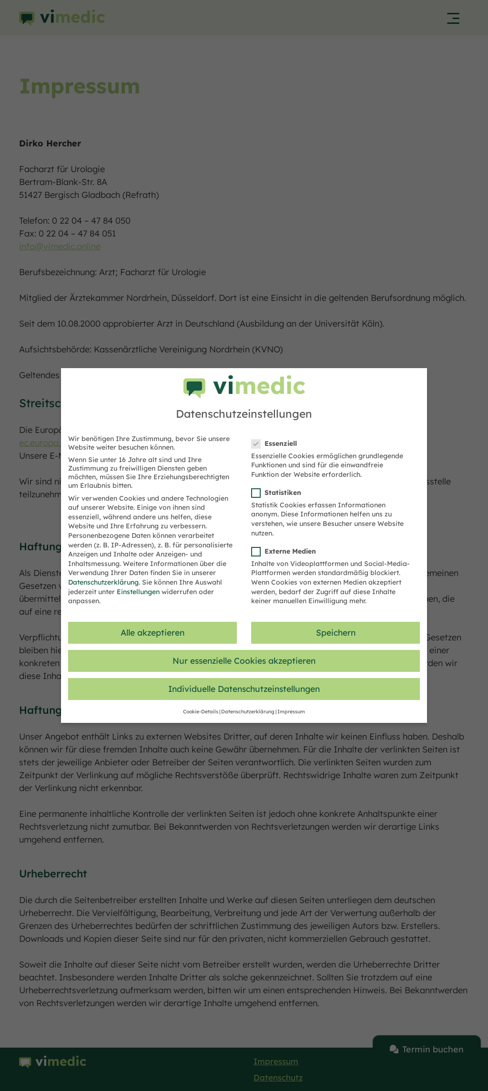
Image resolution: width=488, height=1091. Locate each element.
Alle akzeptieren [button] (152, 632)
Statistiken (279, 492)
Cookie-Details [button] (200, 711)
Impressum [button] (291, 711)
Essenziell (277, 443)
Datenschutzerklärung (103, 582)
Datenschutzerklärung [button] (247, 711)
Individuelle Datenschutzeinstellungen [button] (244, 688)
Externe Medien (286, 551)
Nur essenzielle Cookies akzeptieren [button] (244, 660)
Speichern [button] (336, 632)
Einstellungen (138, 591)
